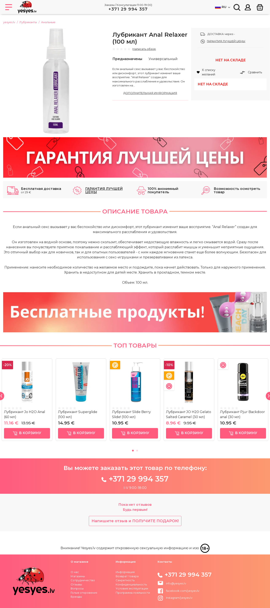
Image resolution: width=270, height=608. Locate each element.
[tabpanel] (27, 401)
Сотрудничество (83, 580)
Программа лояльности (133, 592)
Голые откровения (84, 592)
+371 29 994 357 (128, 9)
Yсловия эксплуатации (132, 588)
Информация (125, 572)
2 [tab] (137, 450)
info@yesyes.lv (176, 583)
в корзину (27, 433)
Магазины (78, 576)
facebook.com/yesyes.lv (178, 590)
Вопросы (77, 588)
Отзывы (76, 584)
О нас (75, 572)
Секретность (125, 580)
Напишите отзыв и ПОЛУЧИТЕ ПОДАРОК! (135, 521)
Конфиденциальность (131, 584)
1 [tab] (133, 450)
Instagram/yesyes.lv (175, 597)
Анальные (48, 22)
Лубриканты (28, 22)
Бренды (76, 596)
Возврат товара (127, 576)
